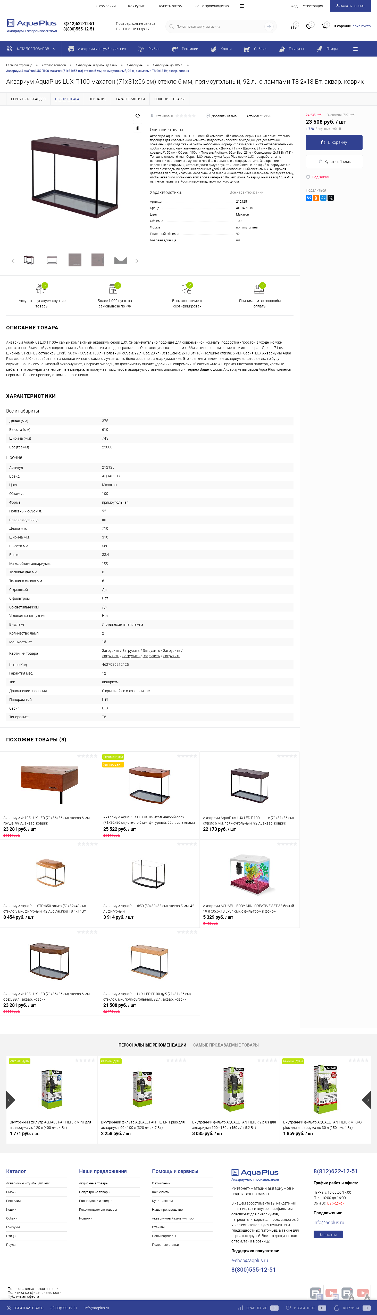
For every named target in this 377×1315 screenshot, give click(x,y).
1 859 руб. (298, 1133)
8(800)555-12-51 (64, 1308)
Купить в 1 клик (335, 161)
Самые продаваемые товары (226, 1045)
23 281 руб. (49, 832)
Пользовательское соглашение (34, 1289)
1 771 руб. (25, 1133)
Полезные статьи (165, 1245)
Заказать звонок (350, 6)
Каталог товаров (32, 48)
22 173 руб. (249, 832)
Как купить (137, 6)
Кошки (11, 1209)
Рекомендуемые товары (98, 1209)
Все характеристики (246, 192)
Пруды (11, 1245)
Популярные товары (94, 1192)
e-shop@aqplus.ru (249, 1260)
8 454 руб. (50, 920)
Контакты (328, 1235)
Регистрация (312, 6)
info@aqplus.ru (329, 1222)
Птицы (11, 1236)
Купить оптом (170, 6)
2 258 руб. (116, 1133)
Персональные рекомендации (152, 1045)
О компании (106, 6)
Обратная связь (25, 1308)
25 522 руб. (149, 832)
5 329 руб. (249, 920)
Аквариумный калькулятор (173, 1218)
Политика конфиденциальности (35, 1292)
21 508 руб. (150, 1008)
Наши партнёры (164, 1236)
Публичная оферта (23, 1296)
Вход (293, 6)
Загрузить (110, 650)
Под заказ (317, 177)
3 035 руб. (207, 1133)
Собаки (11, 1218)
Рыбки (11, 1192)
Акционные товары (93, 1183)
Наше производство (212, 6)
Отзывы (158, 1227)
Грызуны (13, 1227)
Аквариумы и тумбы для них (27, 1183)
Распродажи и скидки (95, 1201)
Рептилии (13, 1201)
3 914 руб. (149, 920)
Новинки (85, 1218)
